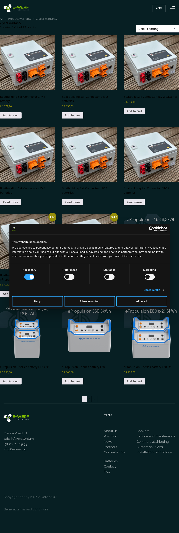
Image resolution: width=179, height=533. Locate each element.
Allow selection (89, 301)
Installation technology (154, 452)
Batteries (111, 461)
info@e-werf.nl (15, 449)
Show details (152, 289)
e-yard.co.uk (47, 497)
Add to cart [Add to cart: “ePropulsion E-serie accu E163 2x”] (11, 381)
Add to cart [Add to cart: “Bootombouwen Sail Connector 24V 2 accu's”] (73, 115)
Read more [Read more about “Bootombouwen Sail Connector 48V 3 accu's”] (10, 202)
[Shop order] (157, 29)
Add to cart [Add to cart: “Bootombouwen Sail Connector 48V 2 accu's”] (134, 111)
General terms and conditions (26, 509)
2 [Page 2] (89, 399)
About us (110, 431)
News (108, 441)
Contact (110, 466)
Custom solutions (150, 447)
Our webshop (114, 452)
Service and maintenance (156, 436)
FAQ (107, 472)
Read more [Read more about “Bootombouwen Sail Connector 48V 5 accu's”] (134, 202)
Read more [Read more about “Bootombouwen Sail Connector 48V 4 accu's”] (72, 202)
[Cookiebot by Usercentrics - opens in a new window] (151, 229)
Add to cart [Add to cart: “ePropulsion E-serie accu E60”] (73, 381)
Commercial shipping (153, 441)
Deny (37, 301)
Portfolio (110, 436)
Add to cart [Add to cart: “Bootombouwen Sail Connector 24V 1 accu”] (11, 115)
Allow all (141, 301)
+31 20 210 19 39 (15, 444)
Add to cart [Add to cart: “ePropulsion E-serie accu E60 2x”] (134, 381)
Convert (143, 431)
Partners (110, 447)
